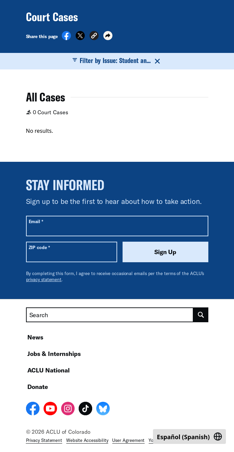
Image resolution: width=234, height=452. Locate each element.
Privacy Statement (44, 440)
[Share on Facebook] (66, 38)
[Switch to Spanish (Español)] (189, 436)
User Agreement (128, 440)
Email (36, 221)
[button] (94, 36)
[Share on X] (80, 38)
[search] (200, 314)
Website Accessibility (87, 440)
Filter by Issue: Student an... (117, 60)
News (35, 337)
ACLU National (48, 370)
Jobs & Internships (54, 353)
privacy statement (44, 279)
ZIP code (39, 247)
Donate (37, 386)
